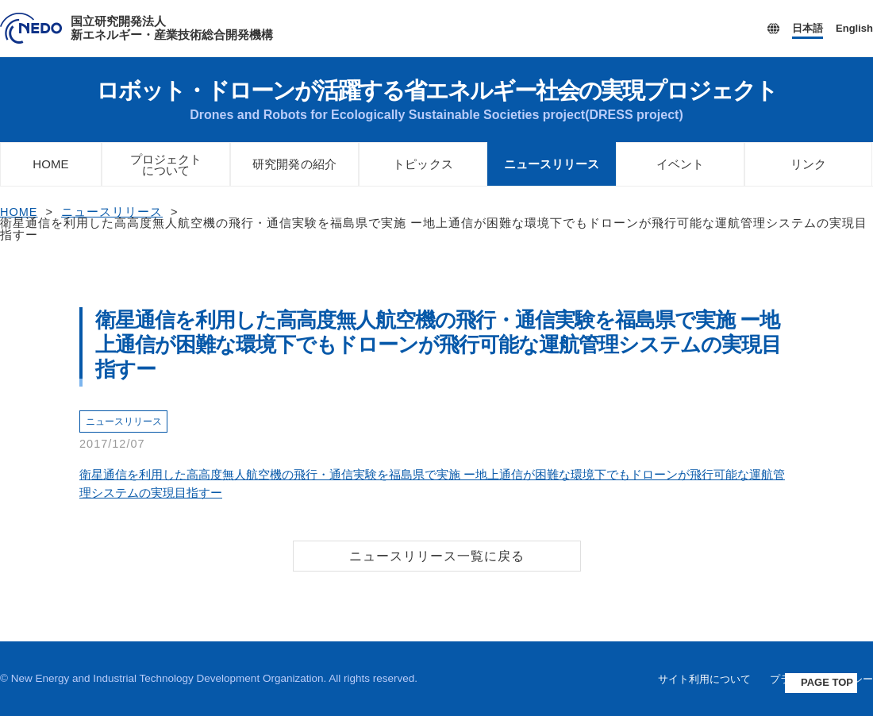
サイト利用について (704, 679)
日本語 (807, 28)
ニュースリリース (551, 164)
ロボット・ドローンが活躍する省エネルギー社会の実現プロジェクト (436, 99)
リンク (809, 164)
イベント (680, 164)
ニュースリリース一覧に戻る (437, 556)
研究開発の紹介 (294, 164)
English (854, 28)
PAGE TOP (827, 682)
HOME (51, 164)
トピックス (423, 164)
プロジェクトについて (166, 165)
